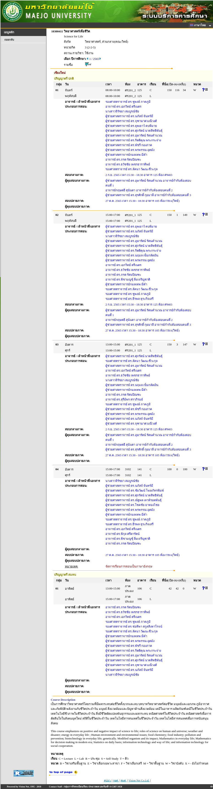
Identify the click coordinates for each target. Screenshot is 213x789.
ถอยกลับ (9, 39)
